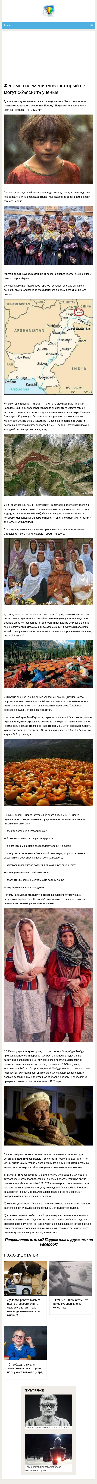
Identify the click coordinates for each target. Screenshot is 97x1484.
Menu (7, 25)
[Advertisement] (48, 58)
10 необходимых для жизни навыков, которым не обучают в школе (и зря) (25, 1368)
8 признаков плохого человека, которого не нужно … (43, 1468)
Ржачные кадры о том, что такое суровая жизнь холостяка (70, 1303)
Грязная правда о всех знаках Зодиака (48, 1427)
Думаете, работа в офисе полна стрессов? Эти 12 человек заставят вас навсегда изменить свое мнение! (24, 1307)
